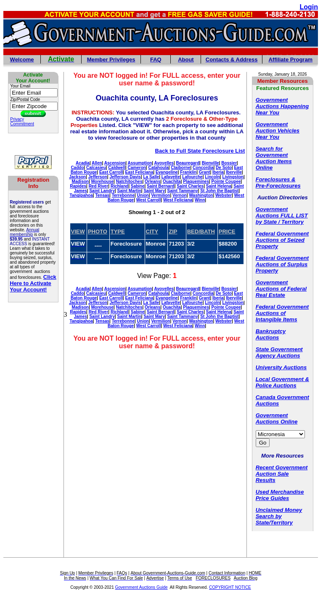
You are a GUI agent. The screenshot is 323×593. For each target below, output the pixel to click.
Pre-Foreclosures (278, 186)
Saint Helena (218, 186)
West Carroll (148, 200)
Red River (99, 186)
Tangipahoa (81, 195)
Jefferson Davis (124, 177)
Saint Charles (190, 186)
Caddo (77, 167)
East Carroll (111, 172)
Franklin (188, 172)
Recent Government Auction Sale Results (282, 473)
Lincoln (212, 177)
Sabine (138, 186)
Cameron (137, 167)
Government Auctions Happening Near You (282, 106)
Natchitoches (129, 181)
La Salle (151, 177)
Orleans (152, 181)
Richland (119, 186)
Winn (200, 200)
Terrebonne (123, 195)
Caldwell (116, 167)
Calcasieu (96, 167)
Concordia (203, 167)
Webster (223, 195)
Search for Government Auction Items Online (274, 158)
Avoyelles (164, 163)
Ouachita (172, 181)
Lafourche (192, 177)
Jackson (77, 177)
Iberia (218, 172)
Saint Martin (129, 190)
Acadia (83, 163)
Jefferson (97, 177)
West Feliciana (177, 200)
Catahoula (158, 167)
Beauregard (187, 163)
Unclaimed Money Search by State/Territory (279, 516)
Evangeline (167, 172)
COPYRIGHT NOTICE (230, 587)
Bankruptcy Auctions (271, 334)
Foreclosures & (276, 179)
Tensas (102, 195)
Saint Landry (102, 190)
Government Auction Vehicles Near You (277, 130)
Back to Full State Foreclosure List (200, 151)
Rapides (78, 186)
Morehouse (102, 181)
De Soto (224, 167)
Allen (97, 163)
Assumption (140, 163)
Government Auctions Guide (141, 587)
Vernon (179, 195)
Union (143, 195)
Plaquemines (196, 181)
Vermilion (160, 195)
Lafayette (171, 177)
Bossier (229, 163)
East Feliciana (139, 172)
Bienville (210, 163)
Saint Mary (154, 190)
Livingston (233, 177)
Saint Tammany (182, 190)
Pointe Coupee (226, 181)
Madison (80, 181)
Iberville (234, 172)
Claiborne (180, 167)
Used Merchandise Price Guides (280, 495)
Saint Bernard (161, 186)
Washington (201, 195)
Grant (204, 172)
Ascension (115, 163)
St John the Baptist (219, 190)
